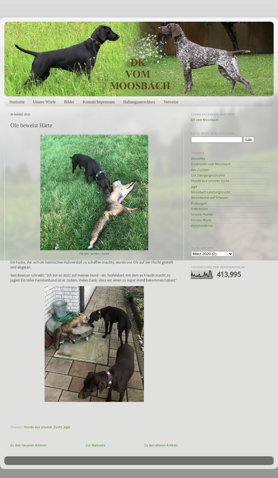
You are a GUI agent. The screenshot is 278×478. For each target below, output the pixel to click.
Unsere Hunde (202, 214)
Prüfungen (199, 203)
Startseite (17, 102)
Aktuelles (198, 159)
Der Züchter (200, 170)
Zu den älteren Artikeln (161, 445)
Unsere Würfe (44, 102)
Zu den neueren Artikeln (28, 445)
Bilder (69, 102)
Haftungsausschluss (139, 102)
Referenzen (199, 209)
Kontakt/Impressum (99, 102)
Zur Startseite (95, 445)
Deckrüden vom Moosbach (211, 164)
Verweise (171, 102)
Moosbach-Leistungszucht (210, 192)
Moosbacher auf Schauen (209, 198)
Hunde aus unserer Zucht (43, 427)
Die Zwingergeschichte (208, 175)
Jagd (67, 427)
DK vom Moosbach (204, 120)
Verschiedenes (202, 226)
